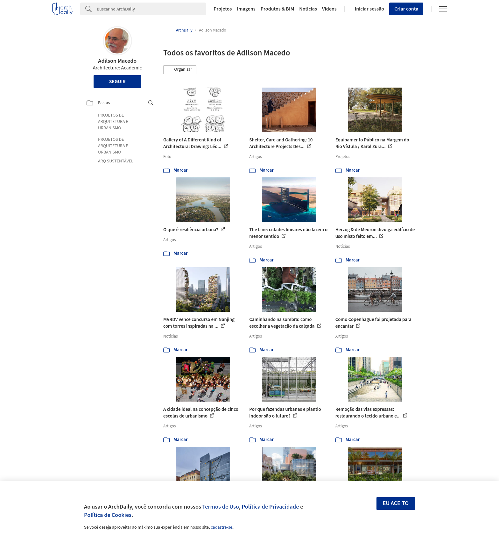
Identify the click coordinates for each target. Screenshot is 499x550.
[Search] (151, 9)
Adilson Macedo (117, 61)
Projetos (223, 8)
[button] (179, 69)
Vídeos (329, 8)
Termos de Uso (220, 507)
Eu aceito (396, 503)
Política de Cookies (107, 515)
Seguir (117, 81)
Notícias (308, 8)
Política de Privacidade (270, 507)
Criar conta (406, 8)
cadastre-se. (222, 527)
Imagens (246, 8)
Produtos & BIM (277, 8)
